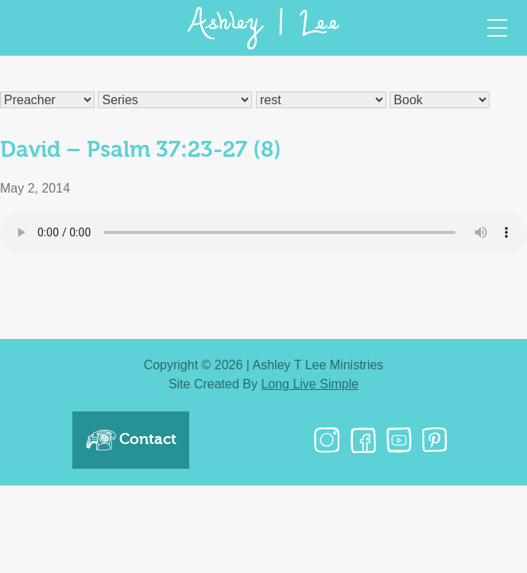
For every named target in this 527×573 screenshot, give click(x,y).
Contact (130, 440)
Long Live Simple (309, 384)
